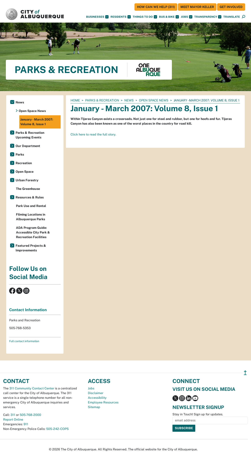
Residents (120, 16)
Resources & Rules (30, 197)
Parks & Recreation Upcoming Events (30, 135)
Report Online (13, 419)
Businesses (97, 16)
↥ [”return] (245, 372)
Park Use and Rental (31, 206)
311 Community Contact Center (31, 388)
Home (75, 100)
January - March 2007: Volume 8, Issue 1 (36, 122)
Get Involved (231, 7)
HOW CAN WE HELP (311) (156, 7)
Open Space (25, 172)
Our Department (28, 146)
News (129, 100)
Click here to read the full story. (93, 134)
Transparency (207, 16)
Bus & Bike (169, 16)
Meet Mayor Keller (197, 7)
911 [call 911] (26, 424)
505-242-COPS (57, 429)
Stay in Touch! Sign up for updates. (197, 414)
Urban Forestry (27, 180)
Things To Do (145, 16)
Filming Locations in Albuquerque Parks (30, 217)
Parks (20, 154)
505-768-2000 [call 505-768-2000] (30, 415)
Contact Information (28, 309)
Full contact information (24, 341)
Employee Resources (103, 402)
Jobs (186, 16)
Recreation (24, 163)
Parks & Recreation (102, 100)
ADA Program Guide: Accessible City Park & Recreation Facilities (33, 232)
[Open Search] (243, 17)
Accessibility (97, 398)
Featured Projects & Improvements (31, 248)
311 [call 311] (13, 415)
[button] (231, 16)
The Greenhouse (28, 189)
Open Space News (153, 100)
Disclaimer (95, 393)
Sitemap (94, 407)
